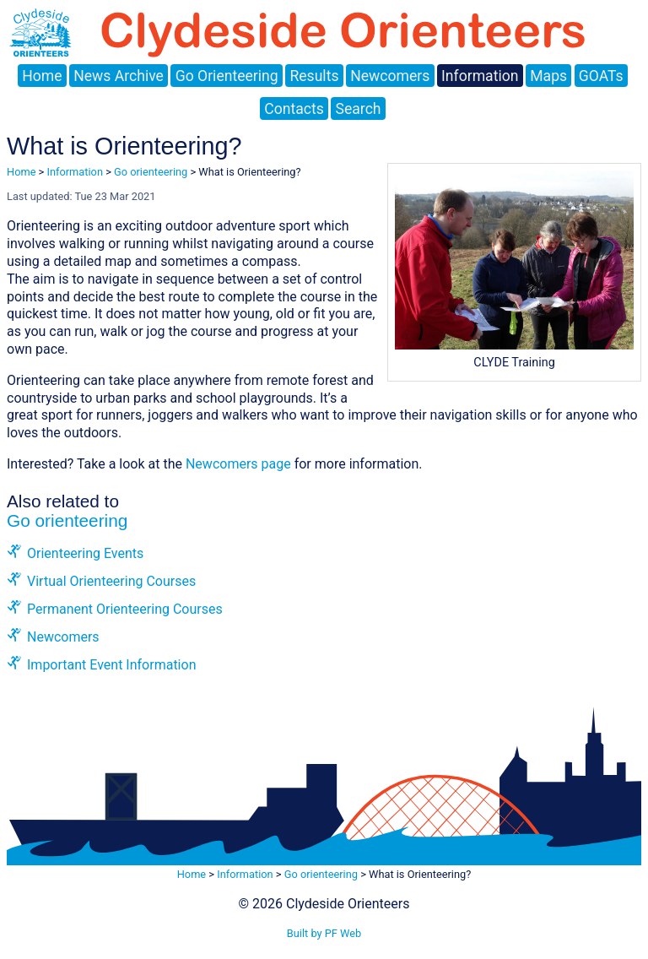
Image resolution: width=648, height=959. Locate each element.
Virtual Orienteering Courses (111, 581)
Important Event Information (111, 665)
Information (479, 76)
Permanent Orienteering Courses (125, 609)
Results (313, 76)
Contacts (294, 108)
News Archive (118, 76)
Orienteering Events (85, 553)
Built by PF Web (324, 933)
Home (42, 76)
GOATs (601, 76)
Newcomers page (238, 464)
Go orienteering (150, 171)
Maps (548, 76)
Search (358, 108)
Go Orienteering (227, 76)
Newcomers (389, 76)
